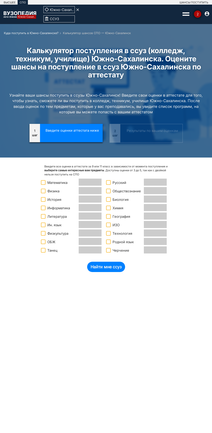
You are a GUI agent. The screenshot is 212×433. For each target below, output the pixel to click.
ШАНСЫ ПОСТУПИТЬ (194, 2)
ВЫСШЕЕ (10, 2)
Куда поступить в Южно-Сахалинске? (31, 33)
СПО (23, 2)
